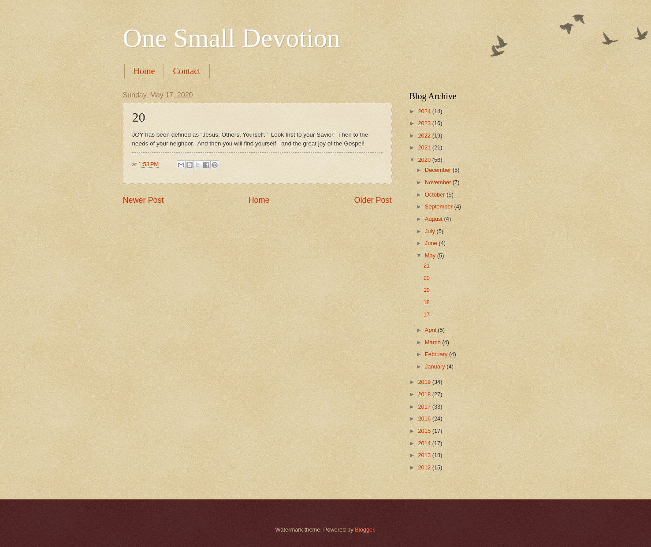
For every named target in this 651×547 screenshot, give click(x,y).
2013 (425, 455)
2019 (425, 382)
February (437, 354)
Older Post (372, 200)
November (439, 182)
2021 (425, 147)
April (431, 330)
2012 (425, 467)
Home (144, 71)
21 (427, 265)
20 (427, 278)
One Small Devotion (231, 37)
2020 (425, 159)
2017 (425, 406)
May (431, 255)
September (439, 206)
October (435, 194)
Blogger (364, 529)
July (430, 231)
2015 (425, 431)
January (435, 366)
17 (427, 314)
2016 (425, 418)
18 (427, 302)
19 (427, 290)
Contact (186, 71)
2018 (425, 394)
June (432, 243)
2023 (425, 123)
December (439, 170)
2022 (425, 135)
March (433, 342)
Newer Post (143, 200)
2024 (425, 111)
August (434, 219)
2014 (425, 443)
